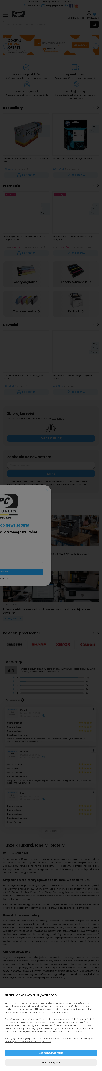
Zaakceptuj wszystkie (51, 1052)
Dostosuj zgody (51, 1062)
